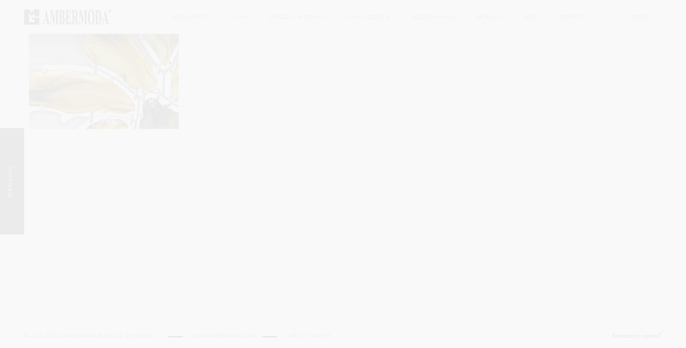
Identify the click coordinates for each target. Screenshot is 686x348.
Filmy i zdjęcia (369, 17)
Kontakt (571, 17)
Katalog (488, 17)
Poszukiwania (433, 17)
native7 (652, 336)
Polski (641, 17)
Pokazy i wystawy (298, 17)
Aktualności (190, 17)
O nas (240, 17)
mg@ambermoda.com (225, 336)
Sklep (530, 17)
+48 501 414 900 (308, 336)
